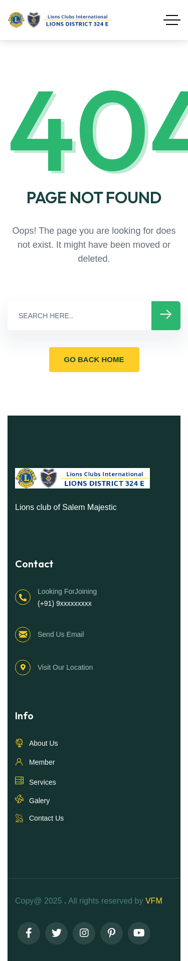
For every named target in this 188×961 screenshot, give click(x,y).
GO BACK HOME (94, 359)
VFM (154, 901)
